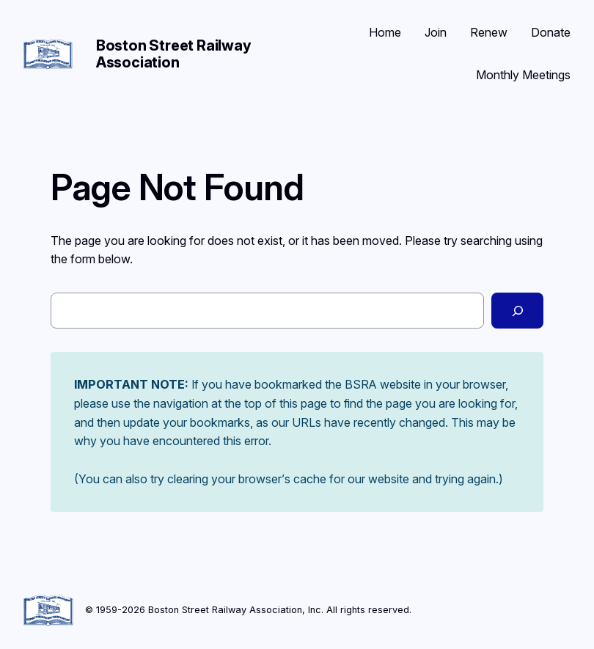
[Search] (517, 311)
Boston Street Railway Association (174, 54)
